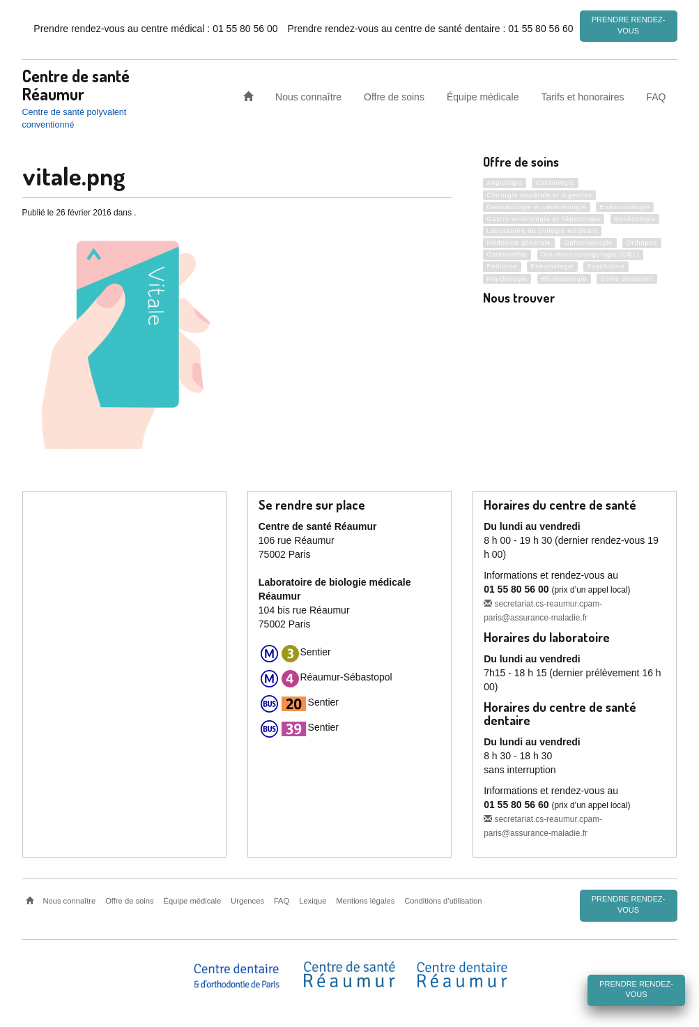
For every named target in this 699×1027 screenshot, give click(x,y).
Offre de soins (394, 96)
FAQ (656, 96)
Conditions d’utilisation (443, 900)
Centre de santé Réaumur (76, 83)
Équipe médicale (483, 96)
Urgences (247, 900)
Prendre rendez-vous (629, 25)
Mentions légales (365, 900)
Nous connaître (308, 96)
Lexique (312, 900)
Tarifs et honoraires (582, 96)
